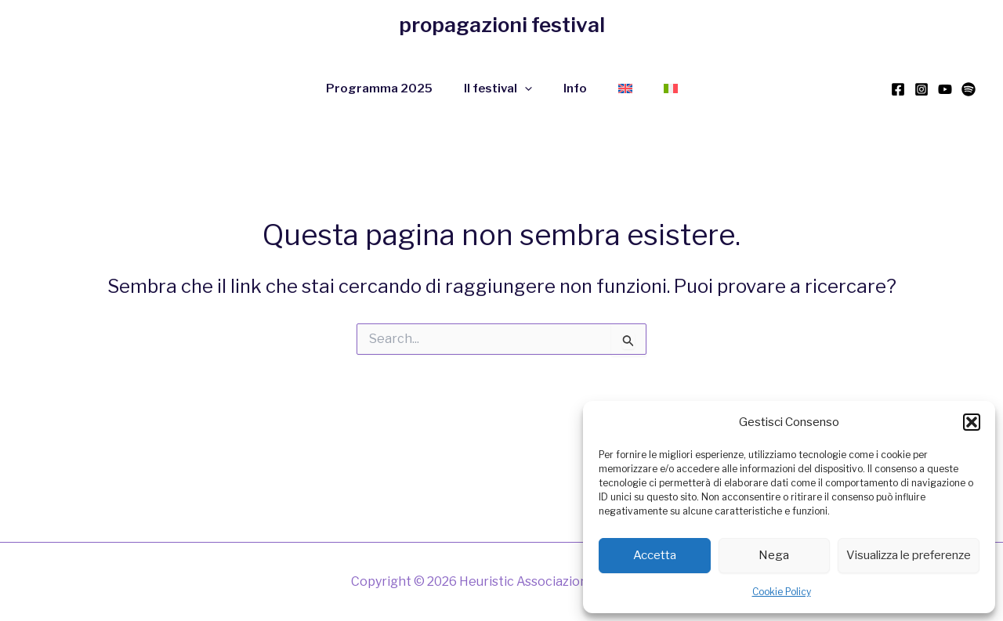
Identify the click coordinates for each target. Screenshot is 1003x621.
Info (575, 88)
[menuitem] (625, 88)
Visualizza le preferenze (908, 555)
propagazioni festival (502, 25)
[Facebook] (898, 89)
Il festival (498, 88)
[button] (971, 422)
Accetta (654, 555)
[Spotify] (968, 89)
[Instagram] (921, 89)
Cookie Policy (781, 592)
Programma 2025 (379, 88)
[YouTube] (945, 89)
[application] (524, 88)
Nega (774, 555)
